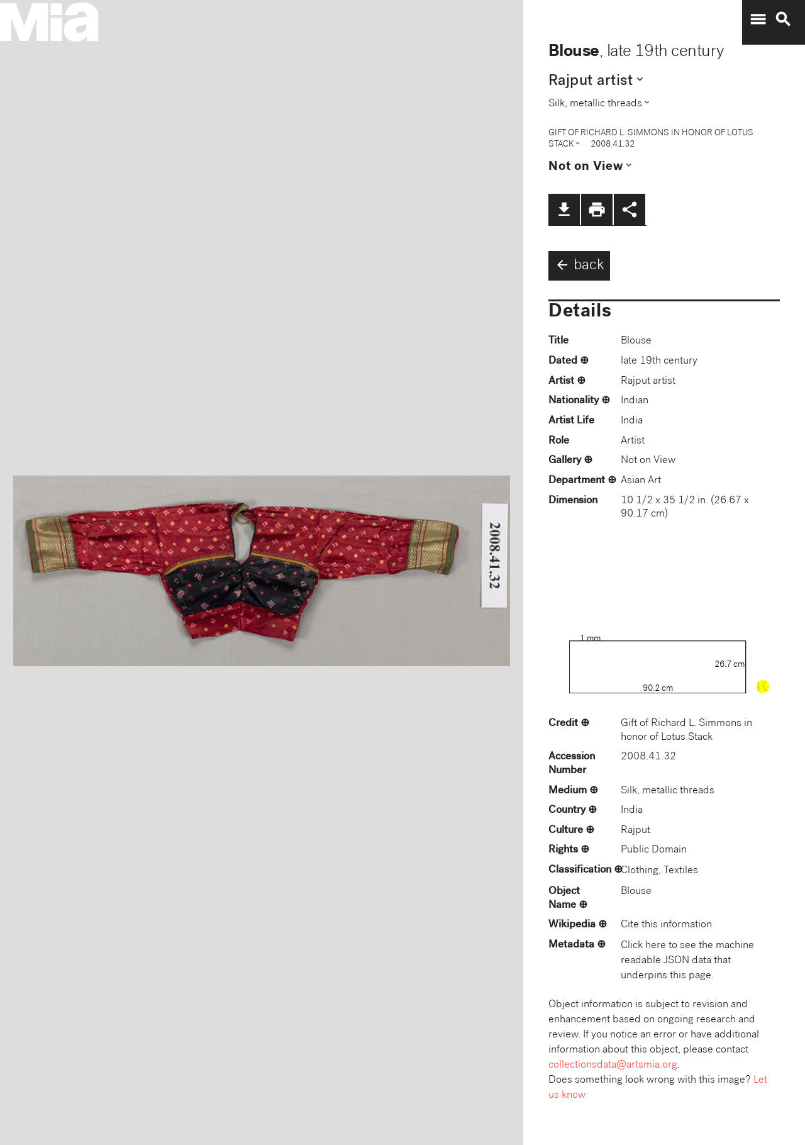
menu (757, 19)
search (783, 19)
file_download (564, 209)
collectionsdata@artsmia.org (612, 1065)
